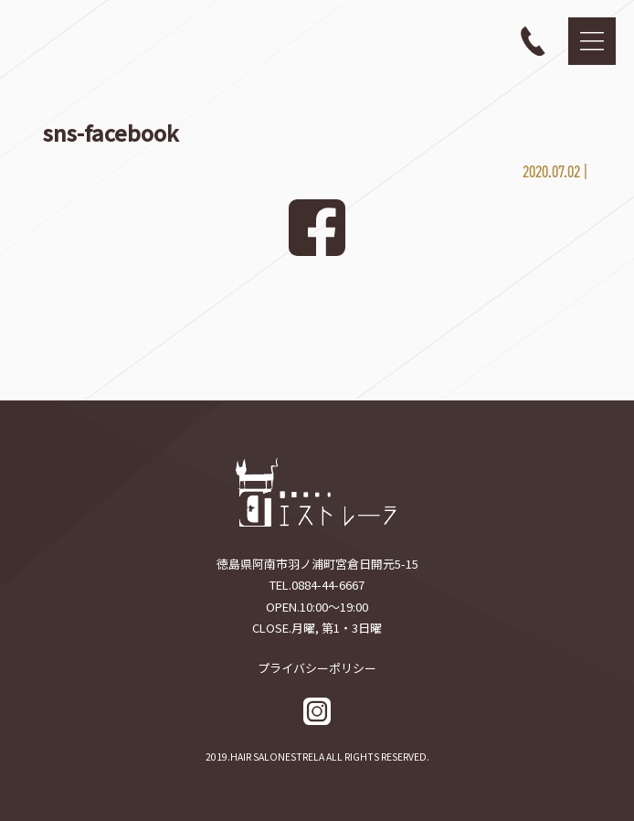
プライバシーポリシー (317, 668)
